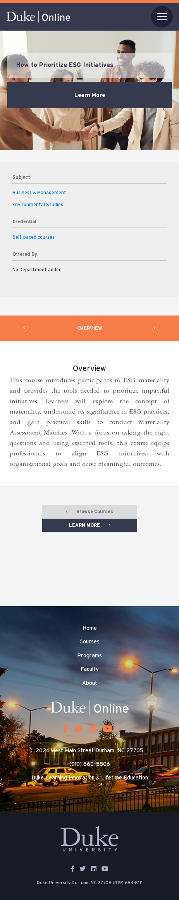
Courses (89, 642)
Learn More (89, 95)
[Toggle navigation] (162, 17)
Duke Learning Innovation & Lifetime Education (89, 778)
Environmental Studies (37, 204)
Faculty (90, 669)
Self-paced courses (33, 237)
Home (90, 628)
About (89, 683)
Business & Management (39, 192)
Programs (89, 656)
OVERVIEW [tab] (89, 328)
